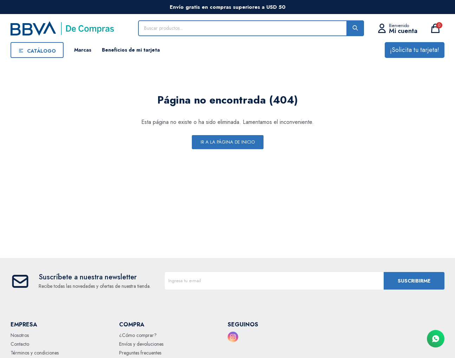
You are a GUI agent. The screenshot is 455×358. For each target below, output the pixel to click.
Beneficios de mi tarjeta (131, 49)
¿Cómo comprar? (138, 335)
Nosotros (20, 335)
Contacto (20, 343)
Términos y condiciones (35, 352)
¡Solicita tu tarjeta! (414, 49)
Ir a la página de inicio (228, 142)
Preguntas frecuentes (140, 352)
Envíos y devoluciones (141, 343)
